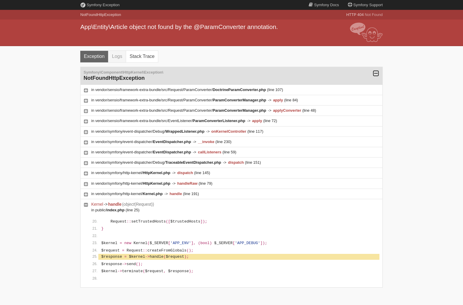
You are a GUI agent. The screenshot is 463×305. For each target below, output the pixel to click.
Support (365, 5)
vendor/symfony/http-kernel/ (133, 173)
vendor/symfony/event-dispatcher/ (143, 141)
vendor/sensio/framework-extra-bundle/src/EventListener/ (171, 121)
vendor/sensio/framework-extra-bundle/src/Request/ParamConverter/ (181, 89)
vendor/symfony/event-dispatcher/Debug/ (150, 131)
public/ (110, 210)
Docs (324, 5)
